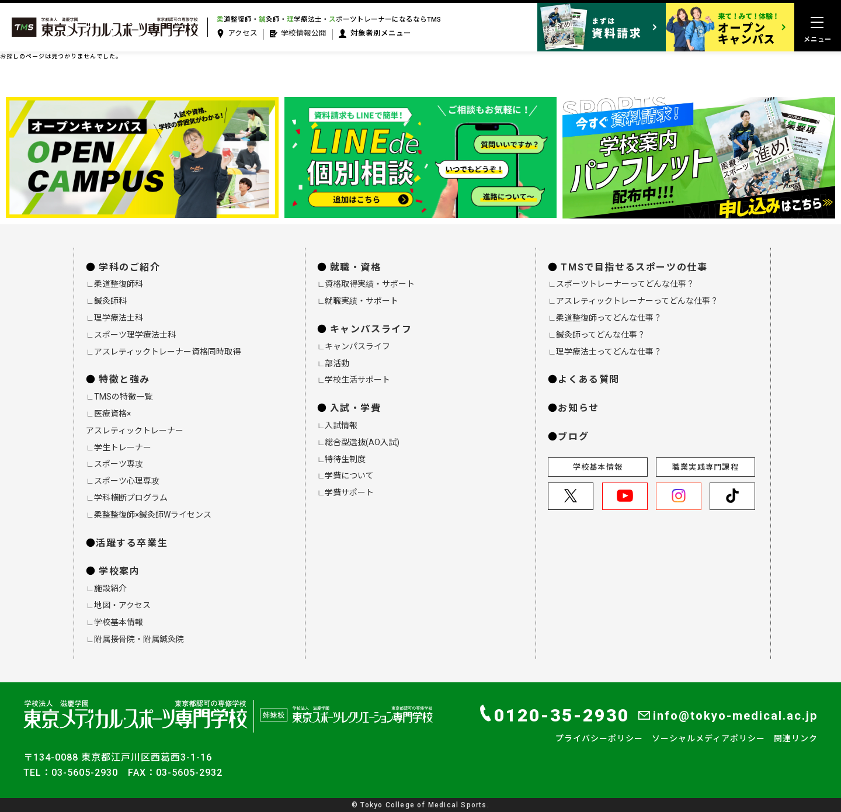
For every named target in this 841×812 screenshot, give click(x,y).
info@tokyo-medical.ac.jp (728, 716)
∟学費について (345, 475)
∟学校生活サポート (354, 379)
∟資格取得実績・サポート (366, 284)
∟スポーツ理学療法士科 (131, 334)
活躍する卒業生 (132, 543)
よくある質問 (589, 379)
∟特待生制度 (341, 459)
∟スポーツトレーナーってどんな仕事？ (621, 284)
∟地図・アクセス (118, 605)
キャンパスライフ (371, 329)
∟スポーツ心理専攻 (122, 480)
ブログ (573, 436)
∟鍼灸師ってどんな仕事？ (596, 334)
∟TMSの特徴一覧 (119, 396)
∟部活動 (333, 363)
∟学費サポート (345, 492)
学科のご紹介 (130, 267)
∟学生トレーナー (118, 447)
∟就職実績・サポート (358, 301)
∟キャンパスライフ (354, 346)
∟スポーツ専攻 (114, 464)
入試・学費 (355, 408)
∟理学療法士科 (114, 317)
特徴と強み (124, 379)
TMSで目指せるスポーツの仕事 (634, 267)
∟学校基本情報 (114, 622)
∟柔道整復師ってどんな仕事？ (605, 317)
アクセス (237, 33)
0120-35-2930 (555, 715)
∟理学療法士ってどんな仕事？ (605, 351)
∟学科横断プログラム (127, 497)
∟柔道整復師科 (114, 284)
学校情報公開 (298, 33)
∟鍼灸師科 (106, 301)
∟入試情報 (337, 425)
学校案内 (119, 571)
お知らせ (578, 408)
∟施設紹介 (106, 588)
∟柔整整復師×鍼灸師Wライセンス (148, 514)
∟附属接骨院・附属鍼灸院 (135, 639)
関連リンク (796, 738)
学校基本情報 (598, 467)
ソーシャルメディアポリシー (708, 738)
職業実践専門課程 (705, 467)
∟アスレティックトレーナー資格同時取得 (163, 351)
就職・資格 (355, 267)
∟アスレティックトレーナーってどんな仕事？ (633, 301)
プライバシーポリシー (599, 738)
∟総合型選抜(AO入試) (358, 442)
